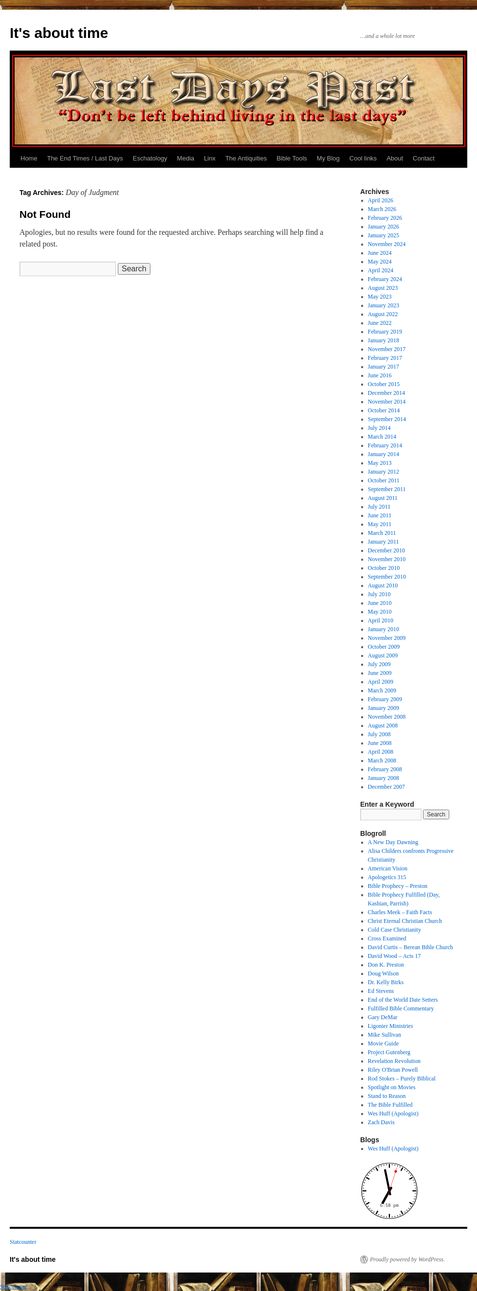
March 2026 (382, 209)
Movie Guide (383, 1043)
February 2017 (385, 357)
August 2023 (383, 287)
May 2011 (380, 524)
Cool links (363, 158)
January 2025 (383, 235)
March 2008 (382, 760)
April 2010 (380, 620)
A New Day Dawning (393, 842)
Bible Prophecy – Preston (397, 886)
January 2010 (383, 629)
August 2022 (383, 314)
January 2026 (383, 226)
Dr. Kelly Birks (386, 982)
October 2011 (384, 480)
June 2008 (380, 743)
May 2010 (380, 611)
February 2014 (385, 445)
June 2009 (380, 673)
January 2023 (383, 305)
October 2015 (384, 384)
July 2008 (379, 734)
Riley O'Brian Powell (393, 1069)
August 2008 (383, 725)
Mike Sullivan (384, 1034)
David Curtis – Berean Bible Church (410, 947)
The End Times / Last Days (85, 158)
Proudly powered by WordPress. (407, 1259)
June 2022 (380, 322)
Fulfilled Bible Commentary (401, 1008)
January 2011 (383, 541)
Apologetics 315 (387, 877)
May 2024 (380, 261)
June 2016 (380, 375)
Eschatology (150, 158)
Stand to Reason (387, 1096)
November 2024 (387, 244)
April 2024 (380, 270)
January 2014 (383, 454)
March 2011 (382, 533)
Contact (424, 158)
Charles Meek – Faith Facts (400, 912)
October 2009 (384, 646)
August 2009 (383, 655)
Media (185, 158)
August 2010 (383, 585)
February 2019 (385, 331)
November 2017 (387, 349)
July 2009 (379, 664)
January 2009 (383, 708)
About (394, 158)
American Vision (387, 868)
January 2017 (383, 366)
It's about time (59, 33)
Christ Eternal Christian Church (405, 921)
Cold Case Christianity (394, 929)
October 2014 (384, 410)
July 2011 (379, 506)
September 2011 (387, 489)
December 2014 (386, 392)
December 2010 (386, 550)
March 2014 (382, 436)
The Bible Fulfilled (390, 1104)
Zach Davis (381, 1122)
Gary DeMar (383, 1017)
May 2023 (380, 296)
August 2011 (383, 498)
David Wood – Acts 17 (394, 956)
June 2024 (380, 252)
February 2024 (385, 279)
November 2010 (387, 559)
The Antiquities (246, 158)
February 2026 (385, 217)
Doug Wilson (383, 973)
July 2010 (379, 594)
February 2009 (385, 699)
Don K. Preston (386, 964)
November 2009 (387, 638)
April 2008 (380, 751)
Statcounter (23, 1241)
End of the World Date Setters (403, 999)
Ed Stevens (381, 991)
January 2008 (383, 778)
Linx (210, 158)
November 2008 (387, 716)
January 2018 (383, 340)
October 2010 (384, 568)
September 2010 (387, 576)
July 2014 (379, 427)
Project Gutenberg (389, 1052)
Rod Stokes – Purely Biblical (402, 1078)
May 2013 (380, 463)
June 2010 (380, 603)
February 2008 (385, 769)
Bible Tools (291, 158)
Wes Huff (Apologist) (393, 1113)
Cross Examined (387, 938)
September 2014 (387, 419)
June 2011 (380, 515)
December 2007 (386, 786)
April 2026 (380, 200)
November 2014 (387, 401)
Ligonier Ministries (390, 1026)
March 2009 (382, 690)
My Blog (328, 158)
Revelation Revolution (394, 1061)
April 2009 (380, 681)
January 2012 (383, 471)
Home (28, 158)
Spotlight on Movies (392, 1087)
